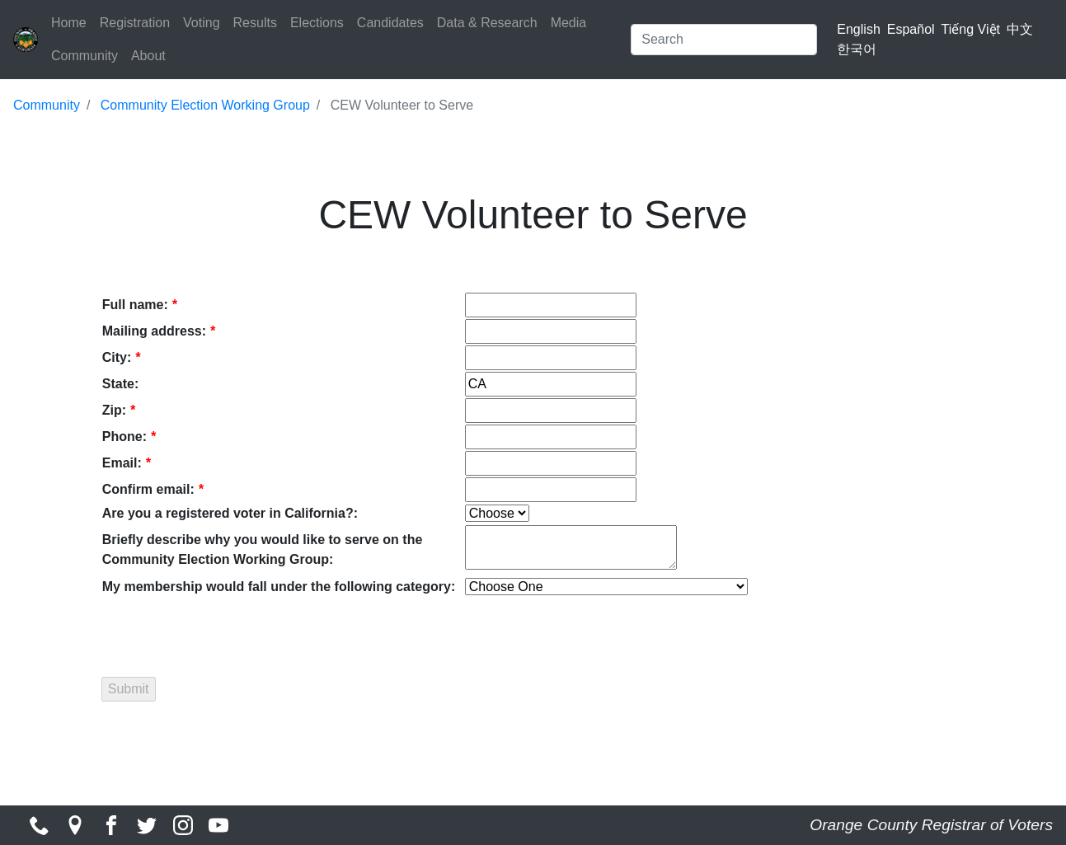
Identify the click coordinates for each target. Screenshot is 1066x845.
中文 (1020, 29)
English (858, 29)
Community (84, 56)
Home (69, 23)
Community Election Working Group (205, 105)
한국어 (856, 49)
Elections (317, 23)
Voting (201, 23)
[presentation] (227, 631)
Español (911, 29)
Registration (135, 23)
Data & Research (487, 23)
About (148, 56)
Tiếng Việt (971, 29)
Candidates (390, 23)
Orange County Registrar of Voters (931, 824)
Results (255, 23)
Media (569, 23)
